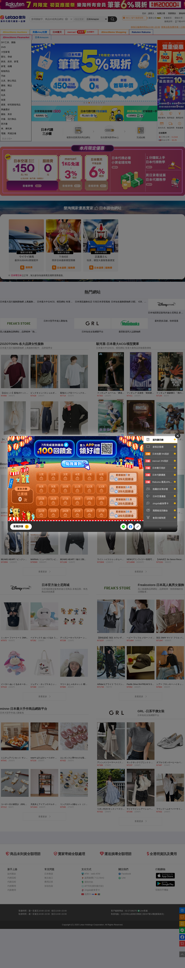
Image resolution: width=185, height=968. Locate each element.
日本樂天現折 (160, 467)
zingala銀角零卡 (160, 503)
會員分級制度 (160, 517)
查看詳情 (18, 526)
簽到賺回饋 (160, 439)
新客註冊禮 (160, 446)
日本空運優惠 (160, 496)
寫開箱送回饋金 (160, 510)
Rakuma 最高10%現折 (160, 481)
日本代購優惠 (160, 474)
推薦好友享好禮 (160, 488)
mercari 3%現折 (160, 460)
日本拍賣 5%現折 (160, 453)
